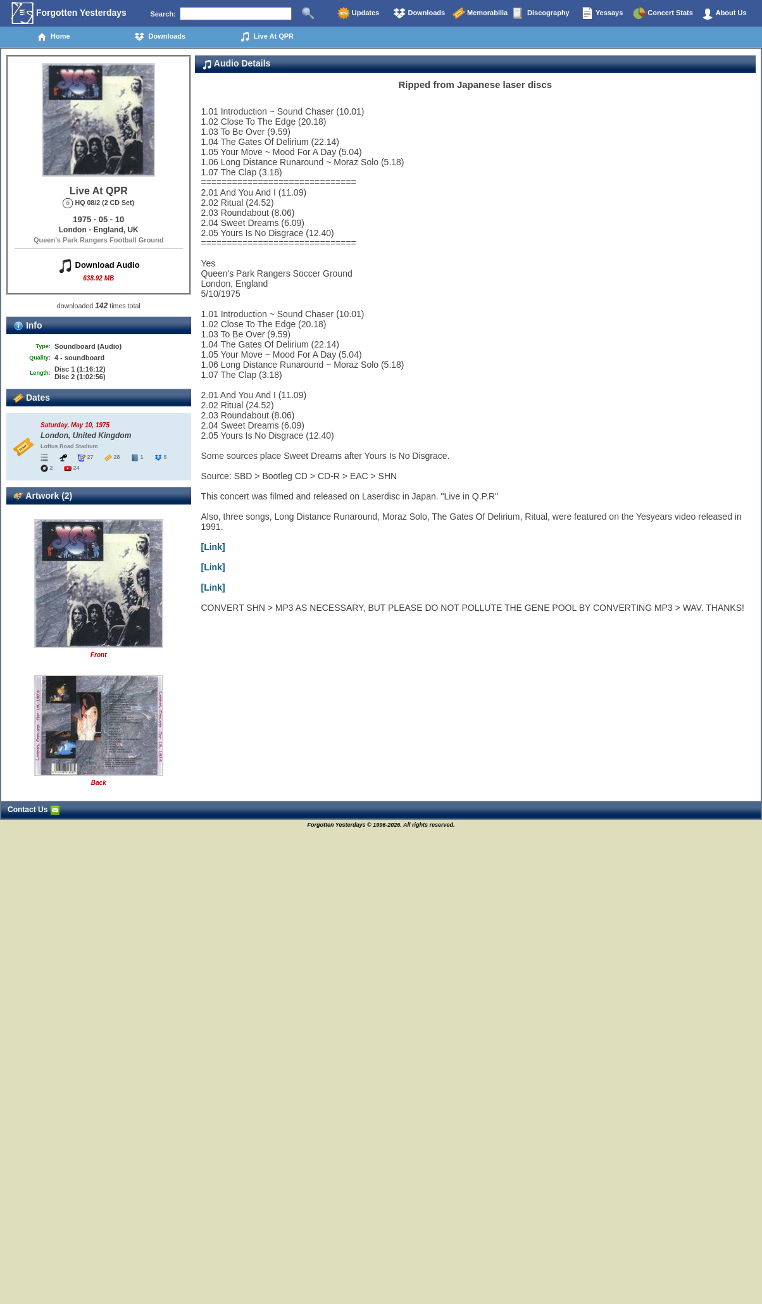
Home (53, 37)
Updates (358, 13)
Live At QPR (267, 37)
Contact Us (34, 809)
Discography (541, 13)
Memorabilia (480, 13)
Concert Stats (663, 13)
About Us (724, 13)
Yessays (602, 13)
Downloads (419, 13)
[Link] (213, 547)
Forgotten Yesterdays (69, 13)
